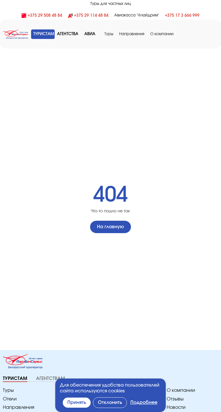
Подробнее (144, 402)
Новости (175, 407)
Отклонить (111, 402)
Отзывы (175, 399)
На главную (110, 226)
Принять (77, 402)
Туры (113, 34)
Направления (134, 34)
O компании (162, 34)
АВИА (93, 34)
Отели (9, 399)
